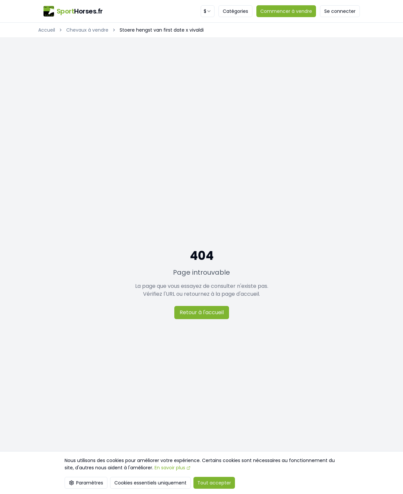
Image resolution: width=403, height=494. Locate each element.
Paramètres (86, 483)
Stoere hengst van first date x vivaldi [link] (162, 30)
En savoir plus (172, 467)
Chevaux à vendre (87, 30)
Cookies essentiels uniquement (150, 483)
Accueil (46, 30)
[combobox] (208, 11)
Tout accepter (214, 483)
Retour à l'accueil (202, 312)
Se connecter (340, 11)
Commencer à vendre (286, 11)
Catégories (235, 11)
